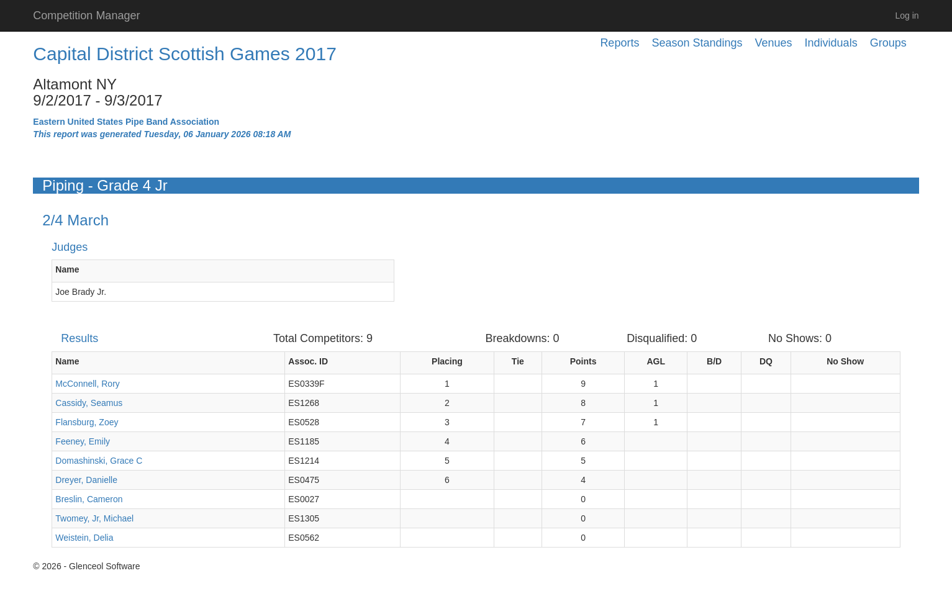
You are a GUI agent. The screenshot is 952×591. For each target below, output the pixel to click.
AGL (655, 361)
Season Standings (696, 43)
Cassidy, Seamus (88, 403)
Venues (773, 43)
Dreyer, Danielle (86, 480)
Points (583, 361)
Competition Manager (86, 15)
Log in (907, 15)
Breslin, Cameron (88, 499)
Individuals (831, 43)
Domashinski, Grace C (98, 461)
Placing (447, 361)
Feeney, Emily (82, 441)
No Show (845, 361)
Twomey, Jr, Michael (94, 518)
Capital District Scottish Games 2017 (185, 53)
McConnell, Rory (87, 384)
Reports (619, 43)
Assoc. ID (308, 361)
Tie (518, 361)
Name (67, 269)
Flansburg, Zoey (86, 422)
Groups (888, 43)
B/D (714, 361)
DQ (766, 361)
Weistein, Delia (84, 538)
